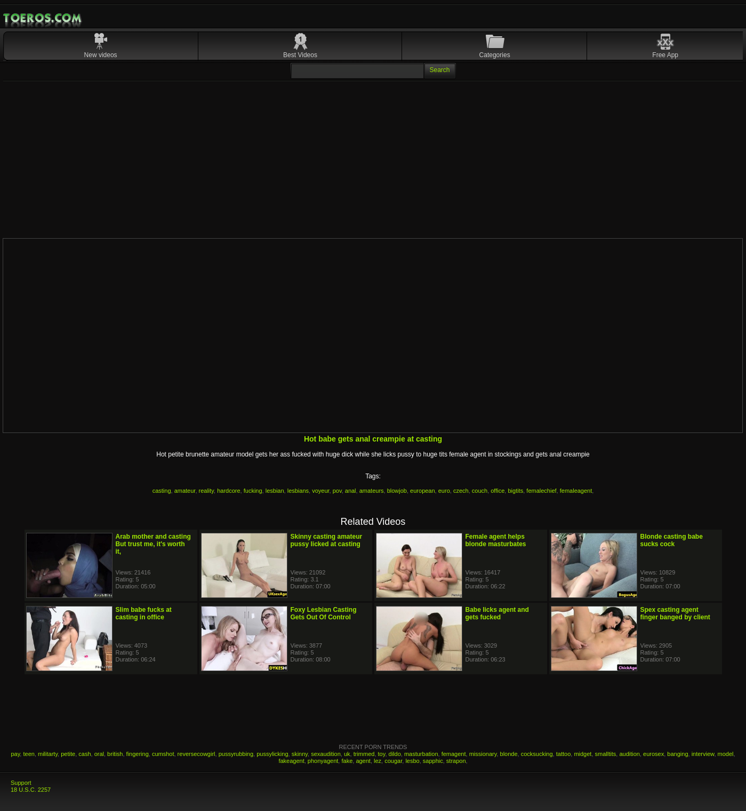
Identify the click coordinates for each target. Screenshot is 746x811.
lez (377, 761)
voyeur (320, 490)
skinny (300, 754)
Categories (494, 55)
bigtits (515, 490)
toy (382, 754)
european (422, 490)
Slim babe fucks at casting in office (144, 613)
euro (444, 490)
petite (68, 754)
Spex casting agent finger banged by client (675, 613)
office (497, 490)
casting (162, 490)
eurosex (653, 754)
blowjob (397, 490)
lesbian (275, 490)
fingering (137, 754)
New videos (100, 55)
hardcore (228, 490)
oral (99, 754)
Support (21, 782)
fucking (253, 490)
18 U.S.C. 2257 (31, 789)
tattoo (563, 754)
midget (582, 754)
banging (677, 754)
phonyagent (323, 761)
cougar (393, 761)
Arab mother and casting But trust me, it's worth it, (153, 544)
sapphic (433, 761)
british (115, 754)
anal (350, 490)
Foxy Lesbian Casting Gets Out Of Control (324, 613)
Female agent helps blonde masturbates (496, 540)
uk (347, 754)
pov (337, 490)
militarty (48, 754)
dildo (395, 754)
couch (479, 490)
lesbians (298, 490)
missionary (483, 754)
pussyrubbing (236, 754)
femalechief (541, 490)
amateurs (371, 490)
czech (461, 490)
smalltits (605, 754)
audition (629, 754)
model (726, 754)
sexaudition (326, 754)
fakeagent (291, 761)
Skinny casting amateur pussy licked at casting (327, 540)
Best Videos (300, 55)
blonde (509, 754)
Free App (665, 55)
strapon (456, 761)
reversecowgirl (196, 754)
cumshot (163, 754)
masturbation (421, 754)
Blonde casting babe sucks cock (671, 540)
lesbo (412, 761)
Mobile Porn (43, 18)
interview (703, 754)
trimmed (364, 754)
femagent (454, 754)
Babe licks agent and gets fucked (497, 613)
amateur (185, 490)
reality (206, 490)
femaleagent (576, 490)
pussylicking (272, 754)
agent (363, 761)
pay (15, 754)
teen (28, 754)
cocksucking (537, 754)
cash (84, 754)
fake (346, 761)
